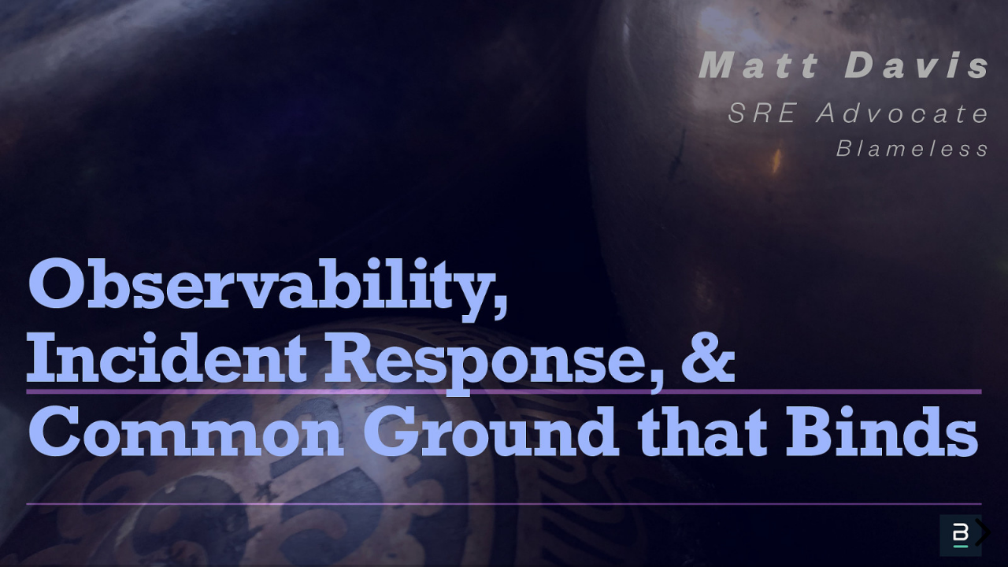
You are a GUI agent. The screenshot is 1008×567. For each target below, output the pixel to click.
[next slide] (980, 532)
